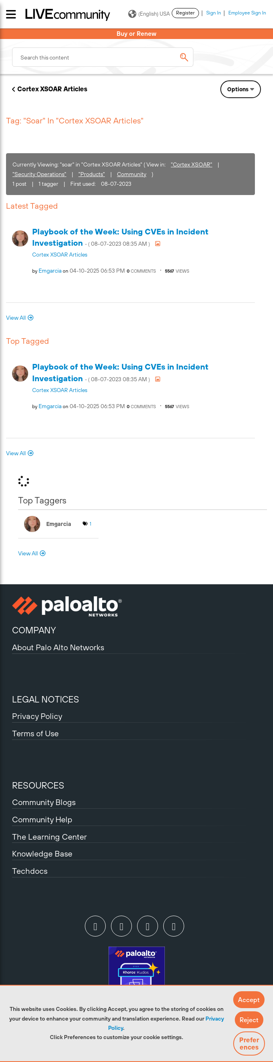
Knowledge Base (42, 853)
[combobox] (102, 57)
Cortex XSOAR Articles (52, 88)
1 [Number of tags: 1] (90, 524)
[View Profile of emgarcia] (50, 270)
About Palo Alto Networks (58, 647)
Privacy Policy (37, 716)
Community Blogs (44, 802)
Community (131, 174)
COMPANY (34, 630)
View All (16, 317)
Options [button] (237, 89)
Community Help (42, 819)
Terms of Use (35, 733)
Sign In (213, 13)
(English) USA (149, 14)
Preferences (249, 1043)
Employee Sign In (247, 13)
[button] (249, 999)
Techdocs (29, 870)
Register (185, 13)
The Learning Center (49, 836)
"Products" (91, 174)
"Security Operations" (39, 174)
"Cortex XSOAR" (191, 164)
